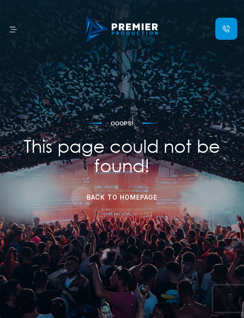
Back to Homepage (122, 197)
